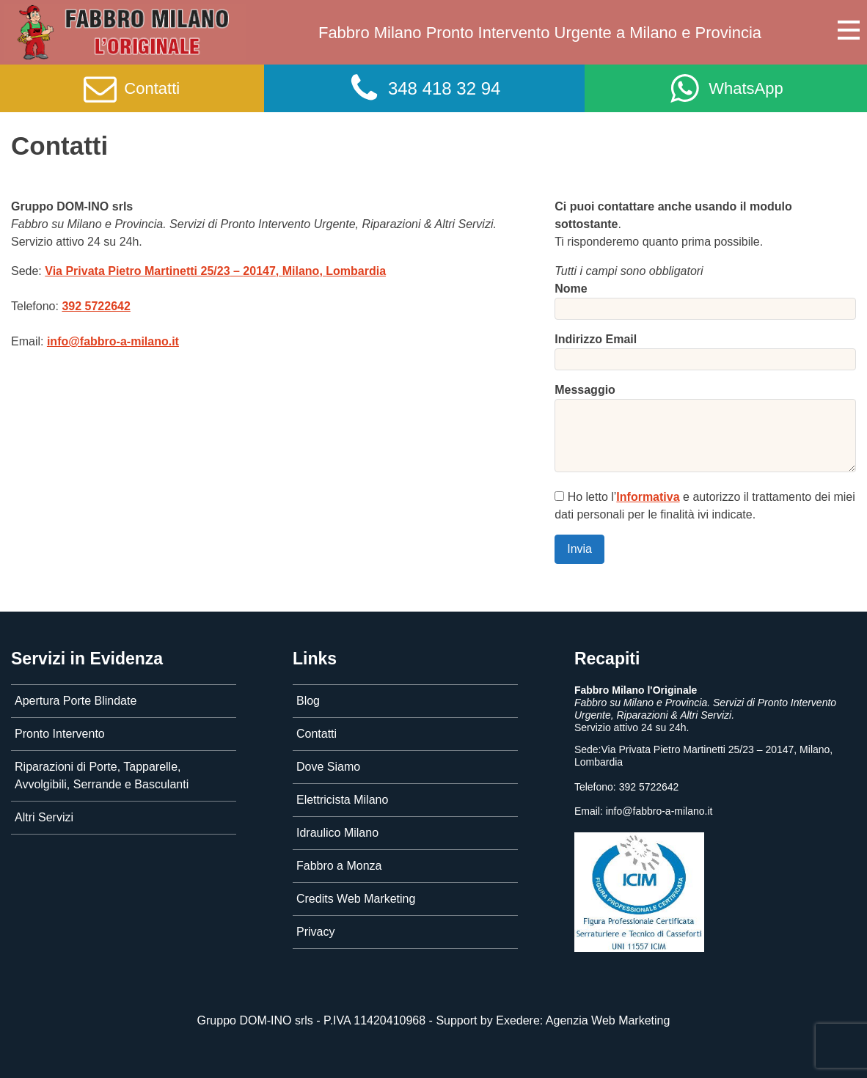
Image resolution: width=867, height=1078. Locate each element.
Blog (308, 700)
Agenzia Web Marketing (608, 1020)
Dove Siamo (328, 766)
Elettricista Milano (342, 799)
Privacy (315, 931)
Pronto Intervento (60, 733)
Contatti (316, 733)
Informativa (647, 497)
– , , (215, 271)
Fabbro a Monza (339, 865)
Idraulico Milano (337, 832)
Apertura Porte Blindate (75, 700)
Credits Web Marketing (355, 898)
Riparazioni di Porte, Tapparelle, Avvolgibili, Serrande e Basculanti (102, 775)
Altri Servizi (44, 817)
